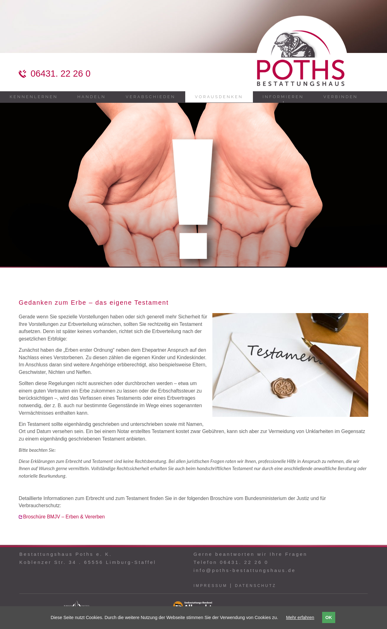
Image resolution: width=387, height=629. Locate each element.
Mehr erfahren (300, 617)
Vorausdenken (219, 96)
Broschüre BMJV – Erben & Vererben (64, 516)
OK (328, 617)
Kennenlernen (34, 96)
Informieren (283, 96)
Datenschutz (255, 586)
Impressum (210, 586)
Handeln (91, 96)
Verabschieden (150, 96)
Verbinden (340, 96)
